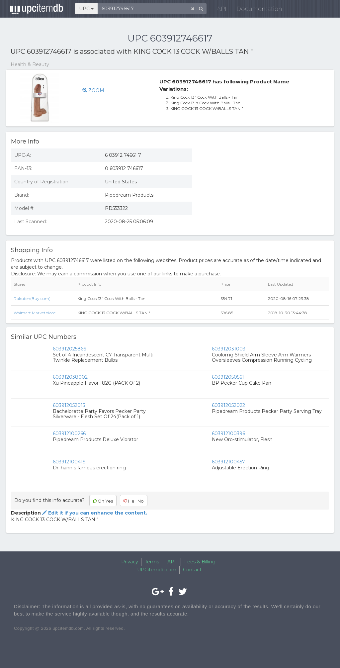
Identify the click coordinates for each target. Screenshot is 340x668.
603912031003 (228, 349)
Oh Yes (103, 501)
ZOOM (93, 90)
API (218, 9)
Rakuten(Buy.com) (32, 298)
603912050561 (228, 377)
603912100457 (228, 462)
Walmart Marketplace (34, 312)
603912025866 (69, 349)
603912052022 (228, 405)
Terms (152, 562)
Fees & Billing (199, 562)
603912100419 (69, 462)
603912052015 (69, 405)
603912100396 (228, 433)
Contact (192, 570)
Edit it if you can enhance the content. (94, 513)
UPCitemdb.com (156, 570)
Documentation (256, 9)
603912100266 (69, 433)
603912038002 (70, 377)
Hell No (134, 501)
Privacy (129, 562)
